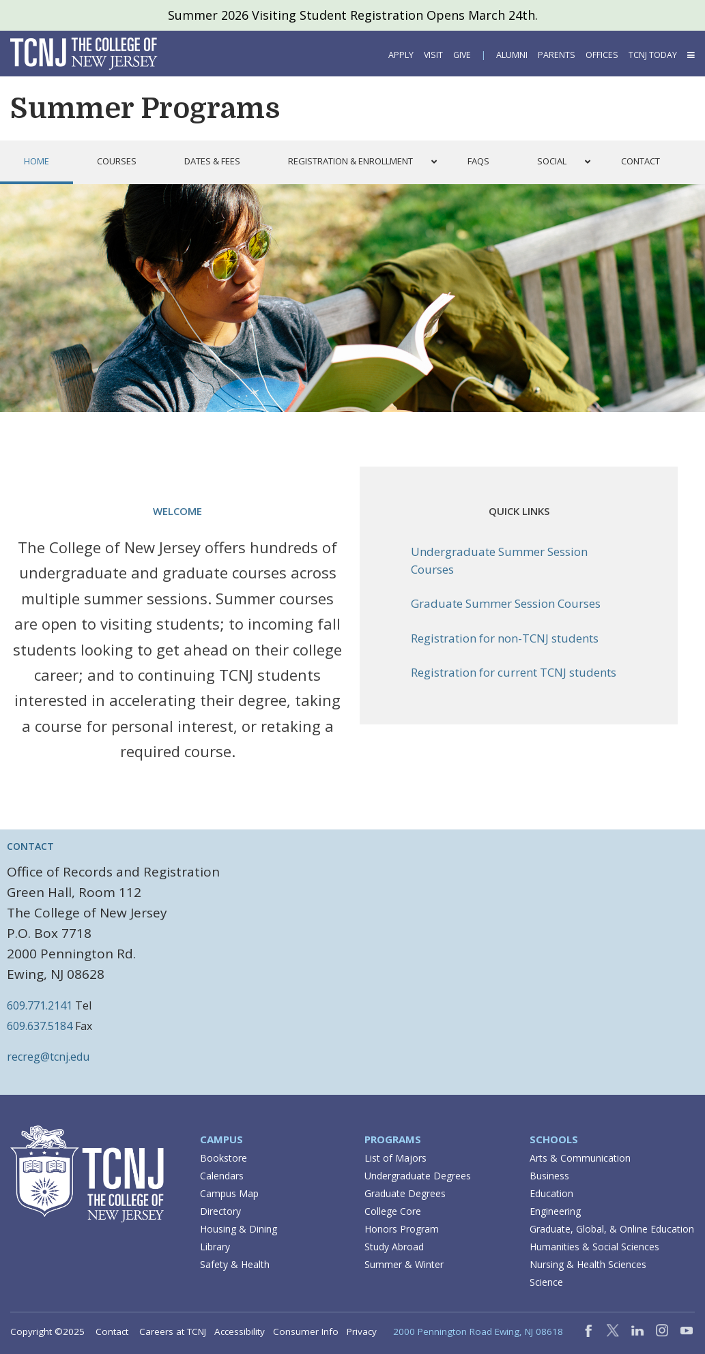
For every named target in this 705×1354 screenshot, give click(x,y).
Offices (602, 55)
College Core (392, 1211)
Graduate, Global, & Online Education (612, 1228)
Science (546, 1282)
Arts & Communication (580, 1157)
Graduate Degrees (405, 1193)
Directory (220, 1211)
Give (462, 55)
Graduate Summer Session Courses (506, 603)
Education (551, 1193)
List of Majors (395, 1157)
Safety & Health (235, 1264)
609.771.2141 (39, 1005)
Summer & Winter (404, 1264)
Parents (556, 55)
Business (549, 1175)
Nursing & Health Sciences (588, 1264)
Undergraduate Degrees (417, 1175)
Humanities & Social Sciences (594, 1246)
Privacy (362, 1331)
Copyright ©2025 (47, 1331)
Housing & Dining (238, 1228)
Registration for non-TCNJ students (505, 638)
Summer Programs (145, 108)
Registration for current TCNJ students (513, 672)
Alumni (512, 55)
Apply (401, 55)
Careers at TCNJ (172, 1331)
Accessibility (239, 1331)
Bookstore (223, 1157)
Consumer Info (306, 1331)
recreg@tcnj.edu (48, 1056)
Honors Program (401, 1228)
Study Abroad (394, 1246)
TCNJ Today (653, 55)
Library (215, 1246)
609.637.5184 (39, 1025)
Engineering (555, 1211)
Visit (433, 55)
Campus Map (229, 1193)
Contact (112, 1331)
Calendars (222, 1175)
